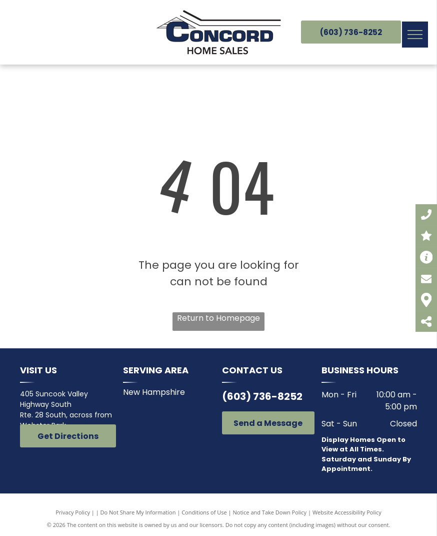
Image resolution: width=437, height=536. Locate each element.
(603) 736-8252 (262, 396)
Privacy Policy (73, 512)
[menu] (415, 35)
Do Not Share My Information (138, 512)
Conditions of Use (204, 512)
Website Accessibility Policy (347, 512)
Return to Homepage (218, 318)
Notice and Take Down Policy (270, 512)
